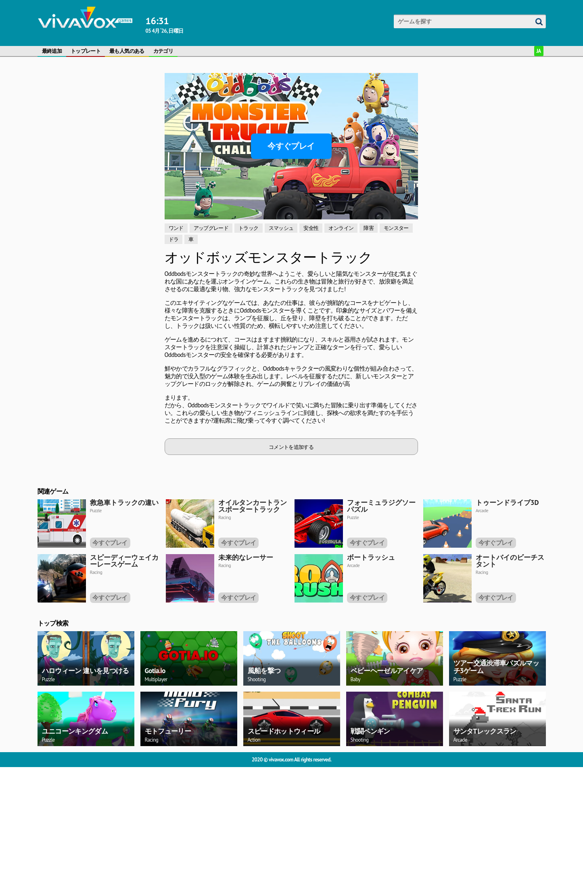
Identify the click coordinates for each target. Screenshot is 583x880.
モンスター (396, 228)
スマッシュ (281, 228)
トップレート (85, 51)
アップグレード (211, 228)
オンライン (340, 228)
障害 (369, 228)
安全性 (310, 228)
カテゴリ (163, 51)
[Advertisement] (98, 123)
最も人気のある (126, 51)
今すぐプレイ (290, 146)
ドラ (174, 239)
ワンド (176, 228)
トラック (248, 228)
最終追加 (52, 51)
